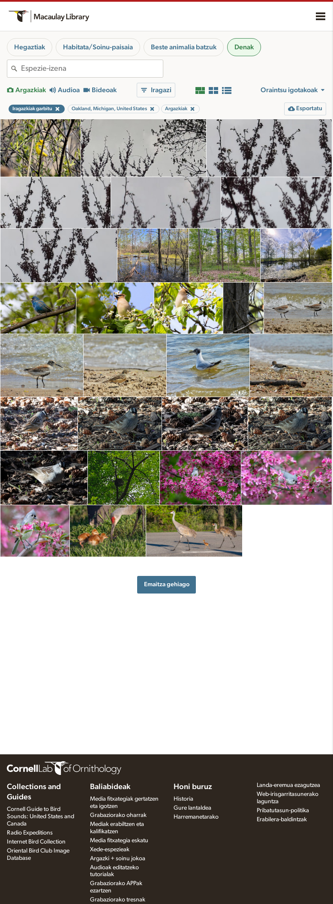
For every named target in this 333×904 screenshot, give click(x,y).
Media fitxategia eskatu (119, 841)
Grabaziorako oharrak (118, 815)
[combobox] (92, 68)
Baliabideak (110, 787)
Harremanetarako (196, 817)
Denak (244, 47)
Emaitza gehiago (166, 584)
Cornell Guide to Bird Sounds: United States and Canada (40, 816)
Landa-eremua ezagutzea (288, 785)
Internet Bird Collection (36, 842)
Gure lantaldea (192, 808)
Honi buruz (193, 787)
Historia (183, 799)
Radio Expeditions (30, 833)
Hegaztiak (29, 47)
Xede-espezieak (109, 850)
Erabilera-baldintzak (282, 820)
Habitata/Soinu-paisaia (98, 47)
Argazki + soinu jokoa (117, 859)
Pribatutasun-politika (283, 811)
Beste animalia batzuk (183, 47)
